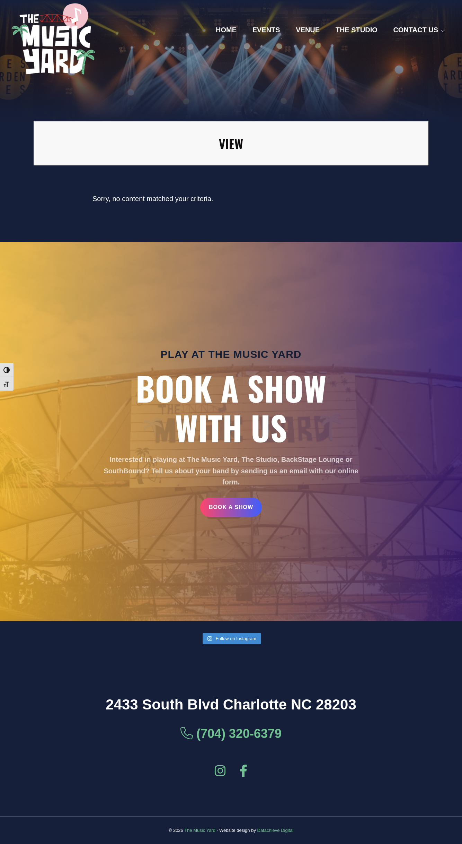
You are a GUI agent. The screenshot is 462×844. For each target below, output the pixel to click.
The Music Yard (199, 830)
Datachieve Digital (275, 830)
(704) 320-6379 (231, 733)
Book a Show (231, 507)
